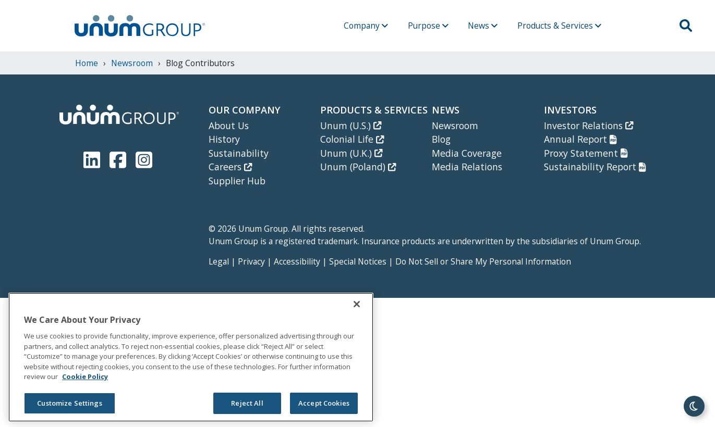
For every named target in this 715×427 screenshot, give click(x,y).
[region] (190, 357)
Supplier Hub (237, 180)
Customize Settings (69, 403)
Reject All (247, 403)
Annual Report (580, 139)
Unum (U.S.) (350, 125)
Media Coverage (467, 153)
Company (366, 25)
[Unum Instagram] (144, 158)
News (483, 25)
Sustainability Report (595, 166)
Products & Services (559, 25)
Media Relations (467, 166)
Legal (219, 261)
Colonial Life (352, 139)
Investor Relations (588, 125)
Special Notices (357, 261)
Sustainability (239, 153)
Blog (441, 139)
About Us (229, 125)
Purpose (428, 25)
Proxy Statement (585, 153)
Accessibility (297, 261)
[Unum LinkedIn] (93, 158)
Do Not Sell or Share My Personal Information (483, 261)
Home (86, 63)
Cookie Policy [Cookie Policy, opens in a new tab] (85, 376)
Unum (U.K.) (351, 153)
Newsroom (455, 125)
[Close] (356, 304)
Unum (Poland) (358, 166)
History (224, 139)
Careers (230, 166)
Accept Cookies (323, 403)
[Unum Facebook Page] (120, 158)
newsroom (132, 63)
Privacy (251, 261)
